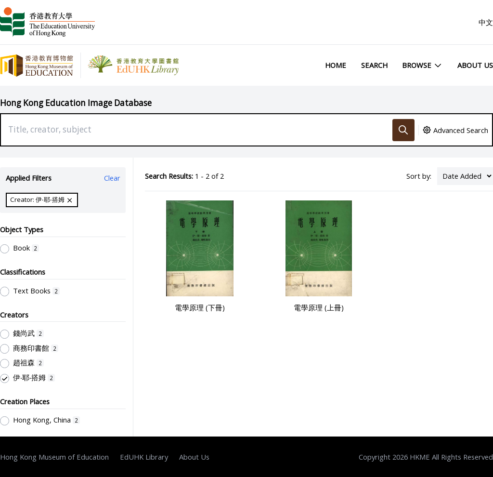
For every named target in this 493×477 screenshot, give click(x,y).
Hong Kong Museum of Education (54, 457)
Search (374, 65)
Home (335, 65)
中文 (486, 22)
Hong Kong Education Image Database (76, 102)
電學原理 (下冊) (200, 307)
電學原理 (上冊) (319, 307)
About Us (475, 65)
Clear (112, 178)
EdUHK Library (144, 457)
